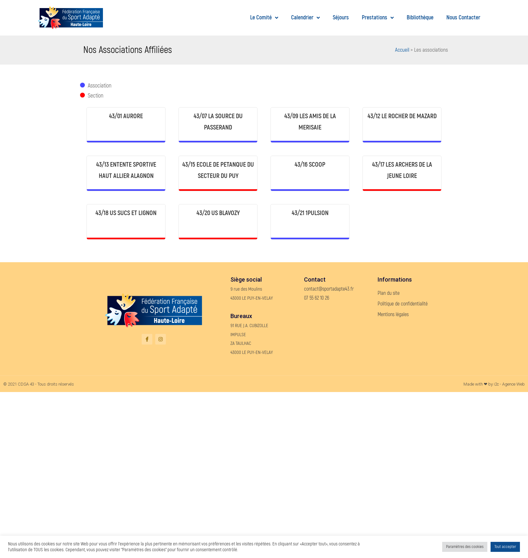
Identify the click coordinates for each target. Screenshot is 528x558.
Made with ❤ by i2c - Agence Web (494, 384)
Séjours (341, 17)
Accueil (402, 49)
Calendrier (305, 18)
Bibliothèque (420, 17)
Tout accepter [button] (505, 546)
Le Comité (264, 18)
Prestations (378, 18)
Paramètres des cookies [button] (464, 546)
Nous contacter (463, 17)
